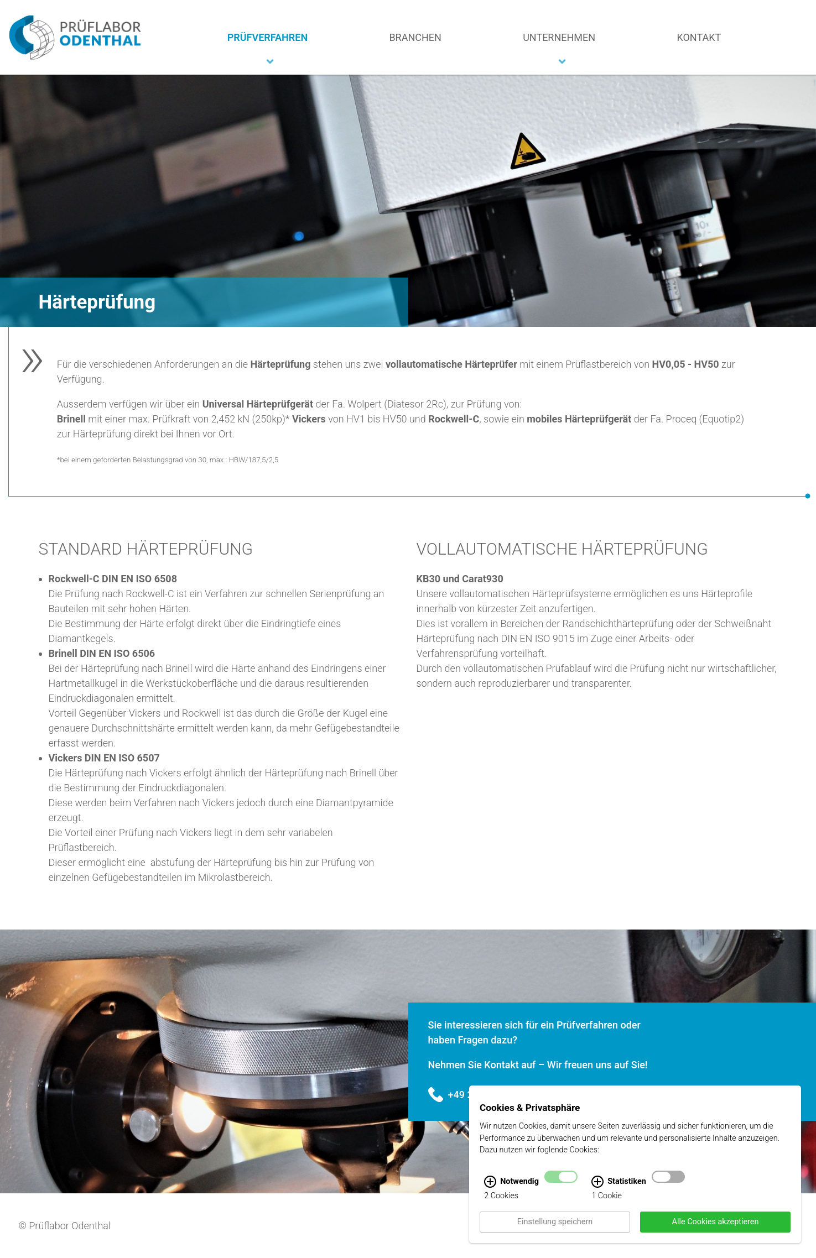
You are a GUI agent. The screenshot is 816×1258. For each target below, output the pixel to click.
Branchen (415, 37)
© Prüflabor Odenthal (65, 1225)
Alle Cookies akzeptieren (715, 1228)
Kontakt (699, 37)
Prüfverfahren (267, 37)
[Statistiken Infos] (597, 1188)
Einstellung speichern (554, 1228)
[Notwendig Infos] (490, 1188)
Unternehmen (559, 37)
